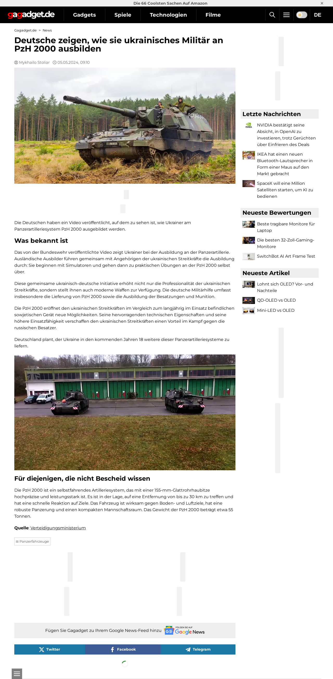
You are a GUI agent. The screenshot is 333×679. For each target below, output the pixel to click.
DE (317, 15)
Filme (213, 15)
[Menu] (286, 15)
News (47, 30)
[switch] (301, 14)
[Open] (17, 674)
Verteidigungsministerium (58, 527)
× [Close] (322, 3)
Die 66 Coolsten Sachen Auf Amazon (170, 3)
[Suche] (272, 14)
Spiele (122, 15)
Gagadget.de (25, 30)
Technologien (168, 15)
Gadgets (84, 15)
